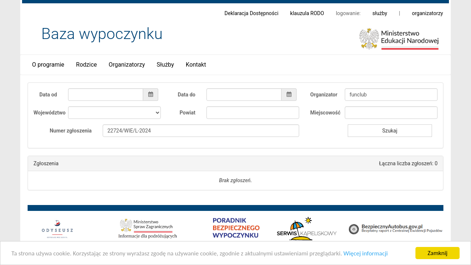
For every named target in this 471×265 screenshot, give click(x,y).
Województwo (48, 113)
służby (379, 13)
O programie (48, 64)
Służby (165, 64)
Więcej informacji (365, 254)
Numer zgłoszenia (71, 131)
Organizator (323, 95)
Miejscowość (324, 113)
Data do (186, 95)
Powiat (187, 113)
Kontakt (196, 64)
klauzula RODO (307, 13)
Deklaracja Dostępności (251, 13)
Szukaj (389, 131)
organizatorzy (427, 13)
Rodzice (86, 64)
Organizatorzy (127, 64)
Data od (48, 95)
